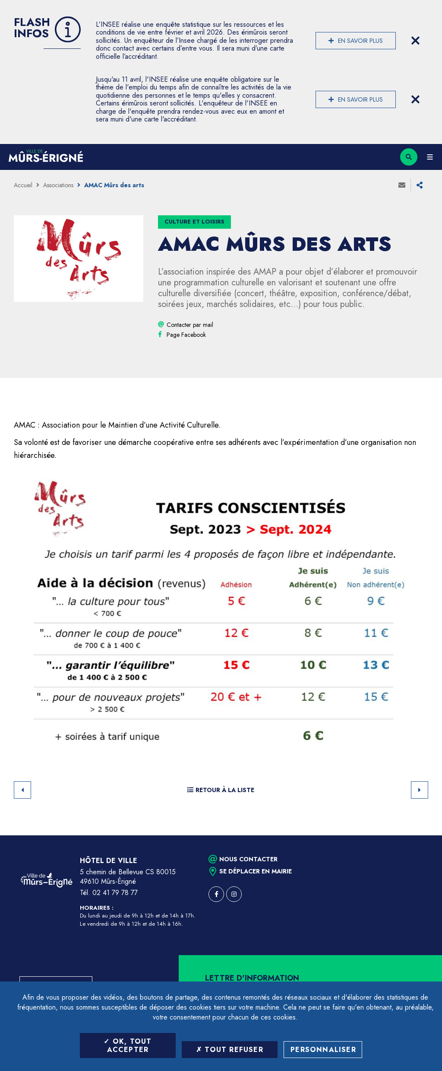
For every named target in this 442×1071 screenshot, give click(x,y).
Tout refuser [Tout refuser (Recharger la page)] (229, 1050)
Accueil (23, 185)
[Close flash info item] (415, 40)
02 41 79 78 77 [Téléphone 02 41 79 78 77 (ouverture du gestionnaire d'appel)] (115, 893)
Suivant (419, 790)
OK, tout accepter (128, 1045)
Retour (22, 790)
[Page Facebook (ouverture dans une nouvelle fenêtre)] (186, 334)
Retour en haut (420, 835)
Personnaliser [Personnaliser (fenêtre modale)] (323, 1050)
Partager (419, 185)
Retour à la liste (220, 790)
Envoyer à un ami (401, 185)
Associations (58, 185)
